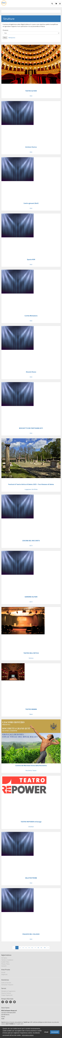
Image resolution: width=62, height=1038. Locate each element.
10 (44, 948)
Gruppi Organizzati (6, 995)
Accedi (3, 972)
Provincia (5, 30)
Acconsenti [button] (54, 1032)
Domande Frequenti (7, 985)
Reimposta (11, 38)
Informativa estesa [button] (28, 1035)
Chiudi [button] (46, 1032)
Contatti (3, 966)
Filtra (5, 38)
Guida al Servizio (6, 983)
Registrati (4, 974)
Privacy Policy (5, 964)
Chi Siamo (4, 958)
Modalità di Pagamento (8, 991)
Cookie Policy (5, 962)
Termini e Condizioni (7, 960)
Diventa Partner (6, 993)
